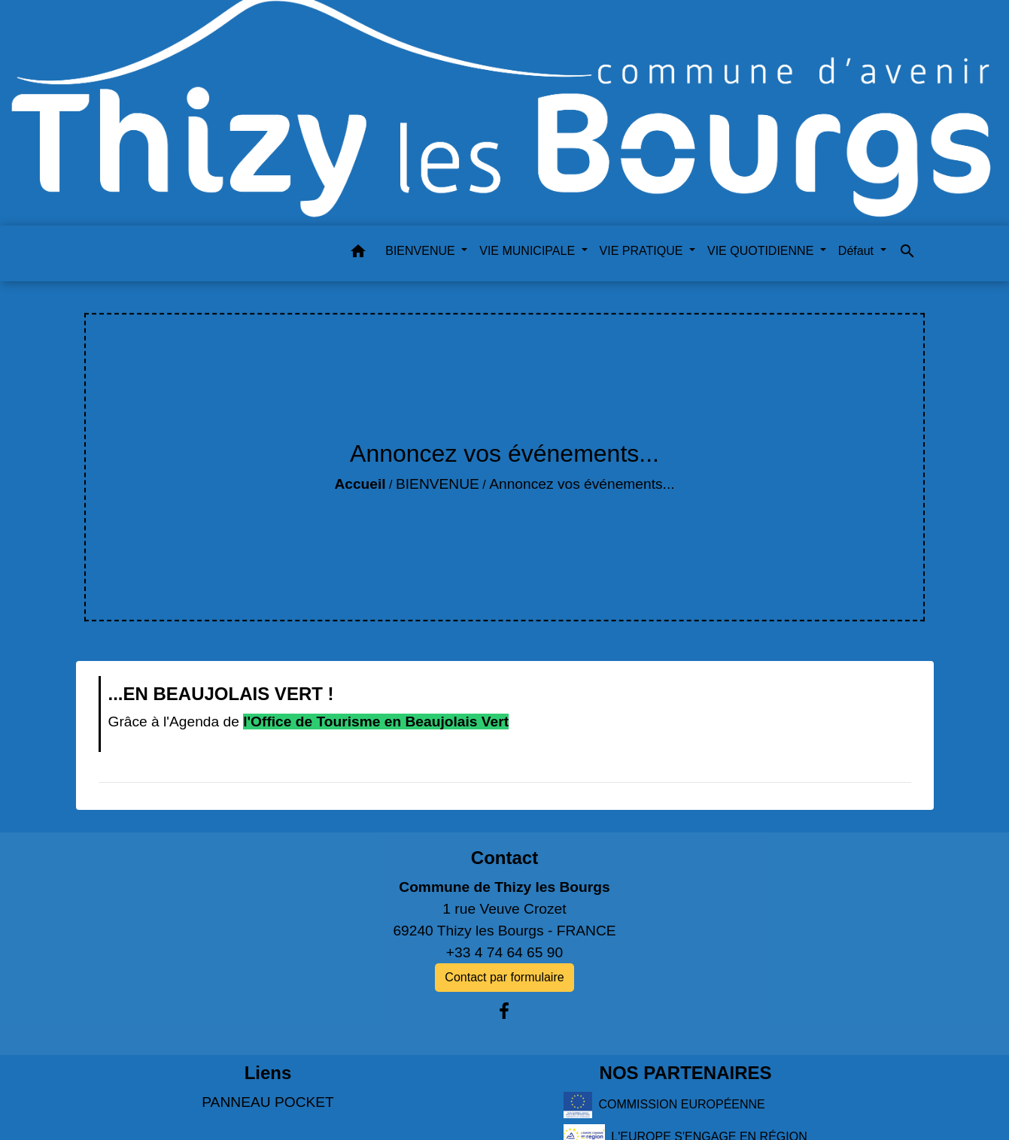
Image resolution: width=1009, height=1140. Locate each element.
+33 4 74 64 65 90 (504, 952)
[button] (358, 253)
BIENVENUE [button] (421, 250)
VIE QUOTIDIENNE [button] (762, 250)
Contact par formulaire (504, 977)
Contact (504, 857)
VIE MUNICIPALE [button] (528, 250)
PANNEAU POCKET (268, 1102)
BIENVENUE (437, 484)
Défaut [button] (857, 250)
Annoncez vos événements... (581, 484)
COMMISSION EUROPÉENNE (664, 1105)
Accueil (359, 484)
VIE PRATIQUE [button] (643, 250)
